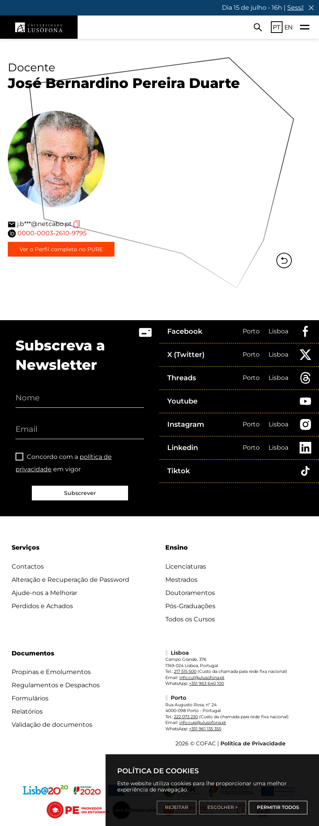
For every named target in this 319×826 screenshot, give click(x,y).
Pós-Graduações (190, 606)
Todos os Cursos (190, 619)
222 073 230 (186, 716)
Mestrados (181, 579)
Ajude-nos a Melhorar (44, 593)
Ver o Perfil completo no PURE (61, 249)
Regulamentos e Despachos (56, 685)
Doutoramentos (190, 593)
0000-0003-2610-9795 (52, 233)
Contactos (28, 566)
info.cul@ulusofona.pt (201, 677)
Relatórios (27, 711)
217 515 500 (185, 671)
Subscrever (80, 493)
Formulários (30, 698)
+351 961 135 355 (205, 728)
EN (288, 27)
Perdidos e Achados (42, 606)
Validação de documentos (52, 724)
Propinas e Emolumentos (51, 672)
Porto (251, 331)
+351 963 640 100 (206, 683)
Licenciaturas (185, 566)
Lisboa (278, 331)
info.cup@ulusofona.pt (202, 722)
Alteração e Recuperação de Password (70, 579)
